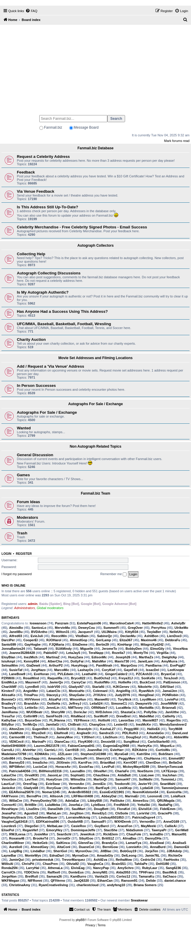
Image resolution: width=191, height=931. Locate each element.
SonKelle (148, 678)
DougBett (101, 809)
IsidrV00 (53, 686)
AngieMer (30, 691)
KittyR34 (131, 632)
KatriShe (143, 754)
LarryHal (32, 868)
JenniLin (52, 707)
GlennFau (85, 843)
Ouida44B (75, 821)
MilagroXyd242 (152, 644)
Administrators (24, 608)
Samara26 (54, 876)
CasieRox (78, 826)
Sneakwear (139, 900)
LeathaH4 (89, 674)
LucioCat (40, 766)
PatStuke (117, 800)
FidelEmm (168, 809)
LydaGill (146, 788)
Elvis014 (144, 809)
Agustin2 (31, 813)
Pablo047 (50, 653)
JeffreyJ (75, 703)
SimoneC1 (119, 703)
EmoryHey (54, 830)
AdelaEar (72, 800)
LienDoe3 (174, 636)
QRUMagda (165, 800)
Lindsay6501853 (111, 817)
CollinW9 (30, 716)
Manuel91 (179, 834)
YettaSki (143, 804)
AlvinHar (29, 750)
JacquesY (85, 632)
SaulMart (78, 809)
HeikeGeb (40, 843)
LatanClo (53, 691)
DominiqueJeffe (83, 830)
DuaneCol (86, 847)
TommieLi (168, 779)
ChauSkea (101, 775)
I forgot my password (16, 574)
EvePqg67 (178, 665)
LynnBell (32, 686)
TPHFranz (146, 872)
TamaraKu (146, 876)
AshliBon (151, 636)
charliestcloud (88, 885)
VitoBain (81, 636)
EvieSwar (53, 784)
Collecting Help (31, 254)
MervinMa (62, 627)
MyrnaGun (80, 855)
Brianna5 (169, 707)
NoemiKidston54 (145, 792)
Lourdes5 (8, 826)
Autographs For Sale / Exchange (95, 404)
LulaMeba (52, 804)
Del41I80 (162, 863)
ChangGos (97, 724)
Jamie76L (152, 855)
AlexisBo (16, 627)
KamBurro (78, 876)
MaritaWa (146, 707)
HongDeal (146, 695)
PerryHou (158, 627)
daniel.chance (175, 880)
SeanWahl (167, 784)
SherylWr (58, 712)
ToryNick (124, 699)
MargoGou (129, 665)
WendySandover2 (173, 724)
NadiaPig (165, 804)
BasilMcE (170, 872)
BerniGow (110, 847)
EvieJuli (36, 636)
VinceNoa (180, 648)
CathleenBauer (46, 817)
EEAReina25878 (21, 792)
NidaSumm (134, 830)
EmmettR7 (177, 758)
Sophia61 (77, 775)
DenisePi (80, 758)
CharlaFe (122, 771)
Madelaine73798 (13, 754)
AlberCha (55, 661)
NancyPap (101, 868)
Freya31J (126, 678)
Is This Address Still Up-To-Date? (47, 207)
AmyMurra (169, 661)
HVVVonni (32, 699)
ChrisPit (28, 863)
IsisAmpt (8, 661)
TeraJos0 (171, 678)
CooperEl (30, 640)
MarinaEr (132, 796)
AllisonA (56, 796)
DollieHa (53, 703)
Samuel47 (122, 779)
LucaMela (123, 707)
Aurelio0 (15, 847)
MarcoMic (61, 670)
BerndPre (34, 796)
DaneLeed (180, 733)
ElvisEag (78, 868)
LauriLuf (7, 784)
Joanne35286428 (22, 653)
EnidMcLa (9, 682)
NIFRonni (35, 880)
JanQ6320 (81, 880)
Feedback (26, 172)
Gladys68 (31, 788)
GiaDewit (33, 665)
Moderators (27, 517)
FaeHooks (171, 859)
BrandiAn (31, 703)
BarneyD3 (16, 762)
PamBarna (153, 665)
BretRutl (31, 876)
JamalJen (169, 691)
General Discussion (35, 455)
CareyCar (79, 682)
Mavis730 (122, 661)
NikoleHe (145, 686)
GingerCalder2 (116, 674)
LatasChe (8, 775)
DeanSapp (32, 758)
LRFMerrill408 (82, 796)
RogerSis (173, 720)
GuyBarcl (101, 826)
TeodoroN (122, 784)
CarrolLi (7, 750)
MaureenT (33, 682)
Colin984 (8, 758)
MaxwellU (101, 699)
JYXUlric (99, 695)
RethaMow (124, 859)
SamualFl (98, 821)
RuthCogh (157, 737)
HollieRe (124, 682)
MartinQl (100, 779)
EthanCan (105, 880)
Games (23, 475)
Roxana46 (17, 838)
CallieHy (168, 716)
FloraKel (123, 809)
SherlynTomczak (170, 766)
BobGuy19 (128, 851)
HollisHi (104, 720)
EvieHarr (117, 750)
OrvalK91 (32, 775)
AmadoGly (105, 855)
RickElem (110, 834)
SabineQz (104, 636)
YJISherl (87, 737)
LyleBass (98, 804)
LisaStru (32, 809)
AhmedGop (78, 640)
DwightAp (169, 657)
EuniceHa (174, 792)
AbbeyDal (108, 796)
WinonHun (78, 699)
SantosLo (39, 627)
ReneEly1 (99, 813)
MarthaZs (146, 657)
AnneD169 (171, 821)
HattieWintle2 (152, 623)
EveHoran (41, 674)
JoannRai (94, 750)
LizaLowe (146, 775)
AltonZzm (16, 729)
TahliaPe (140, 863)
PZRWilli (7, 678)
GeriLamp (103, 640)
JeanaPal (8, 813)
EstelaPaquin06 (89, 623)
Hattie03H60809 (13, 745)
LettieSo (31, 707)
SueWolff (101, 716)
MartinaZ (53, 657)
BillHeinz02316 (50, 771)
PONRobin (170, 695)
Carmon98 (17, 737)
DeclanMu (128, 636)
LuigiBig (15, 851)
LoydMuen (148, 699)
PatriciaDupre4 (143, 817)
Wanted (24, 428)
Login (6, 553)
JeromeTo (109, 648)
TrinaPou (31, 695)
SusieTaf (15, 670)
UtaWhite (16, 733)
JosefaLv (76, 804)
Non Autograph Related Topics (96, 446)
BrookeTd (40, 838)
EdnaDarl (56, 855)
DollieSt (63, 729)
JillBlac (106, 851)
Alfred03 (15, 636)
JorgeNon (9, 876)
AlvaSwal (157, 843)
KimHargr (124, 644)
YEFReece (82, 720)
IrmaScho (40, 762)
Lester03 (120, 724)
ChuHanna (152, 758)
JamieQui (16, 859)
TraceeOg (8, 707)
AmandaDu (56, 758)
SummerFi (111, 627)
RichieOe (175, 855)
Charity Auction (31, 339)
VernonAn (76, 784)
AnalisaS (179, 843)
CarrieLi (50, 750)
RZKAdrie (139, 750)
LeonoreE (154, 796)
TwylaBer (154, 632)
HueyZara (75, 657)
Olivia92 (72, 863)
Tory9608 (175, 729)
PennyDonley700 (43, 800)
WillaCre (15, 800)
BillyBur (7, 724)
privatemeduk (43, 859)
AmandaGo (155, 733)
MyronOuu (83, 851)
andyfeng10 (116, 885)
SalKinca (63, 843)
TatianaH (40, 648)
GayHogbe (33, 644)
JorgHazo (38, 670)
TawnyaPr (158, 830)
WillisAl (7, 863)
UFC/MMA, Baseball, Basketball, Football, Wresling (64, 324)
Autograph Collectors (95, 245)
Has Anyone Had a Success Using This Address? (62, 311)
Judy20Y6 (122, 695)
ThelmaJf (40, 737)
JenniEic (99, 784)
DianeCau (61, 741)
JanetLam (145, 661)
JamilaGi (52, 724)
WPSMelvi (17, 766)
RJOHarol (53, 640)
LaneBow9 (17, 674)
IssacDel (152, 670)
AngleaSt (84, 733)
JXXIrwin (63, 762)
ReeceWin (59, 636)
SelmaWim (9, 665)
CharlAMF (9, 686)
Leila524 (96, 703)
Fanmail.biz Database (95, 148)
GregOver (135, 627)
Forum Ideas (28, 502)
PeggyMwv (127, 758)
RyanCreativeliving (53, 885)
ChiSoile (121, 813)
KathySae (8, 720)
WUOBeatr (34, 712)
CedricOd (147, 859)
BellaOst (175, 762)
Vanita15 (101, 876)
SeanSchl (64, 834)
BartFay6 (102, 788)
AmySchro (125, 868)
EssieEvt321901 (112, 792)
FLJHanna (57, 720)
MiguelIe (86, 648)
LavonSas (126, 720)
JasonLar (54, 775)
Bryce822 (78, 678)
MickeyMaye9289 (136, 766)
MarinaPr (39, 741)
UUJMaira (109, 632)
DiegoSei (31, 826)
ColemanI (100, 691)
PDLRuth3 (130, 733)
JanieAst (8, 788)
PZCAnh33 (144, 674)
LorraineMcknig (78, 817)
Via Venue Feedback (35, 191)
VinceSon (8, 779)
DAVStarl (167, 686)
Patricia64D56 (19, 771)
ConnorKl (8, 804)
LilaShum (110, 737)
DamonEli (181, 847)
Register (24, 553)
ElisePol (7, 830)
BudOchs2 (102, 678)
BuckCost (147, 682)
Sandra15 (106, 733)
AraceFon (124, 826)
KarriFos (85, 762)
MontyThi (141, 653)
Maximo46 (148, 640)
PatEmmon (172, 682)
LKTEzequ (169, 771)
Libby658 (95, 800)
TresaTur (8, 716)
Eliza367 (125, 640)
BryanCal (168, 674)
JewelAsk (87, 834)
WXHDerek (122, 821)
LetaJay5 (73, 653)
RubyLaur (149, 868)
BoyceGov (33, 720)
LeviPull (108, 766)
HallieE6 (153, 729)
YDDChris (31, 872)
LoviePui (171, 699)
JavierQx (56, 682)
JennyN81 (100, 872)
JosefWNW (168, 703)
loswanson (38, 623)
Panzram (62, 623)
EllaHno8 (61, 733)
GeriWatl (181, 830)
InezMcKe (143, 724)
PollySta (150, 712)
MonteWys (33, 855)
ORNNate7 (99, 707)
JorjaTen (151, 851)
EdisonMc (99, 657)
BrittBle (31, 804)
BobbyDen (134, 648)
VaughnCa (95, 863)
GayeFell (130, 670)
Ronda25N (9, 868)
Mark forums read (177, 141)
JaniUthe (172, 712)
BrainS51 (119, 863)
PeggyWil (131, 729)
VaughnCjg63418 (14, 821)
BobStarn (165, 754)
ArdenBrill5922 (79, 792)
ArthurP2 (56, 665)
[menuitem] (31, 10)
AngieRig (123, 691)
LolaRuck (178, 796)
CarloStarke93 (159, 741)
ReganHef (30, 830)
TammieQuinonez (174, 788)
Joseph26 (122, 657)
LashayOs (85, 670)
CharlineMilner (12, 843)
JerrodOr (63, 838)
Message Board (86, 127)
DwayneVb (143, 703)
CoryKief (108, 670)
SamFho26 (54, 716)
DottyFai (77, 661)
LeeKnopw (176, 670)
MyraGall (121, 754)
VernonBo (147, 821)
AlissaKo (8, 695)
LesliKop (125, 788)
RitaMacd (78, 716)
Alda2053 (123, 872)
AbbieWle (181, 737)
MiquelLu (167, 745)
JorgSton (76, 813)
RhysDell (39, 733)
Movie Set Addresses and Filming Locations (96, 358)
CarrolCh (8, 872)
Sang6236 (173, 868)
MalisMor (99, 661)
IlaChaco (170, 876)
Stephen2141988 (93, 754)
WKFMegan (10, 880)
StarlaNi (98, 686)
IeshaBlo (156, 834)
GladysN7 (76, 686)
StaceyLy (53, 695)
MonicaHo (77, 691)
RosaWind (31, 678)
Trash (22, 533)
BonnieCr (8, 699)
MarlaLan (53, 813)
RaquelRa (54, 678)
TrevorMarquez (73, 859)
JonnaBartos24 (13, 648)
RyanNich (146, 691)
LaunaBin (77, 771)
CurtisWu (163, 750)
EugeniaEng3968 (116, 745)
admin (32, 604)
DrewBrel (123, 716)
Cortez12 (123, 876)
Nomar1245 (51, 792)
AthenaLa (55, 868)
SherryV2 (103, 758)
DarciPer (8, 640)
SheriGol (60, 851)
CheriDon (153, 762)
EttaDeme (80, 644)
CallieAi (171, 826)
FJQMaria (56, 644)
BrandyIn (84, 729)
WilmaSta (77, 779)
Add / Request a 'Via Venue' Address (50, 366)
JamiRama (9, 712)
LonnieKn (133, 847)
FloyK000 (85, 741)
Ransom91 (129, 880)
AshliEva (100, 859)
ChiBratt (74, 724)
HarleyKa (144, 745)
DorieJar (80, 712)
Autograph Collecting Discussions (48, 273)
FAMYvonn (9, 796)
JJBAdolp (174, 851)
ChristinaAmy (19, 885)
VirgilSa (162, 653)
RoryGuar (53, 788)
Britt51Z (108, 838)
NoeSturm (145, 771)
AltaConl (63, 847)
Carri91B (72, 750)
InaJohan (169, 775)
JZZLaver (65, 754)
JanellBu (16, 632)
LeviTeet (31, 779)
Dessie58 (108, 741)
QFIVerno (58, 880)
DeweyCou (86, 627)
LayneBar (8, 855)
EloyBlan (8, 657)
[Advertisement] (95, 67)
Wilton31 (62, 632)
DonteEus (76, 872)
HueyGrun (54, 779)
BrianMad (107, 762)
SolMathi (146, 779)
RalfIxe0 (54, 872)
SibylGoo (86, 838)
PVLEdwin (66, 674)
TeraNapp (96, 653)
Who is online (13, 585)
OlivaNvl (99, 771)
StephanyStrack (13, 817)
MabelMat (146, 716)
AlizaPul (54, 699)
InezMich (31, 657)
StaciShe (110, 830)
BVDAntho (39, 632)
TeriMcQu (29, 724)
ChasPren (50, 863)
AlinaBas (130, 838)
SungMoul (131, 741)
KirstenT (8, 691)
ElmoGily (157, 648)
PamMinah (104, 665)
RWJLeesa (17, 834)
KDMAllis (42, 754)
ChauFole (133, 834)
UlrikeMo (181, 627)
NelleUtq (176, 632)
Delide (151, 880)
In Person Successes (36, 385)
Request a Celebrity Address (43, 156)
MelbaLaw (55, 826)
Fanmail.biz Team (95, 493)
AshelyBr (178, 623)
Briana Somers (145, 885)
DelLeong (129, 855)
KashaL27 (108, 729)
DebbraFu (172, 640)
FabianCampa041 (81, 745)
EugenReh (40, 729)
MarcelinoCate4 (122, 623)
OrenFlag (30, 784)
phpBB (80, 920)
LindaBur (37, 851)
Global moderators (50, 608)
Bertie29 (102, 644)
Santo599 (8, 644)
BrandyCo (109, 843)
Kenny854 (31, 661)
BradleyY (8, 703)
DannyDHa (153, 838)
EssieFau (86, 766)
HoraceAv (63, 766)
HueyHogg (79, 665)
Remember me (113, 574)
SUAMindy (64, 648)
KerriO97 (130, 762)
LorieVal (143, 813)
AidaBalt (124, 775)
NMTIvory (75, 707)
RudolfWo (102, 682)
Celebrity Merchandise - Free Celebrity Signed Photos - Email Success (82, 227)
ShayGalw (77, 695)
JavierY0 (144, 784)
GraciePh (165, 813)
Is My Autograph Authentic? (43, 292)
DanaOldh (55, 809)
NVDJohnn (104, 712)
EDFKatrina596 (47, 821)
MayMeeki (148, 826)
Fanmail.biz (53, 127)
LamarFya (133, 843)
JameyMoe (64, 737)
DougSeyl (133, 737)
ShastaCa (128, 712)
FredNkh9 (121, 804)
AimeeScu (140, 800)
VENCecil (16, 741)
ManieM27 (150, 720)
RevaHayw (9, 809)
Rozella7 (118, 653)
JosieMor (41, 834)
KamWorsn (78, 788)
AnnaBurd (158, 847)
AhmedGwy (39, 847)
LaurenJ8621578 (46, 745)
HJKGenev (121, 686)
